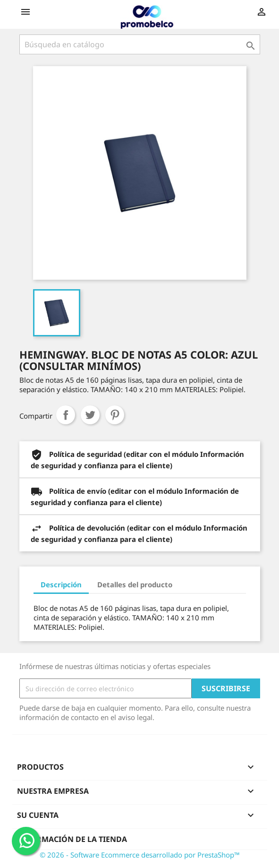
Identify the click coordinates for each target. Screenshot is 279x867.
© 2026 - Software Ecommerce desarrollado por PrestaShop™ (140, 854)
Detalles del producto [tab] (134, 584)
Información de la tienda (72, 839)
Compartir (65, 414)
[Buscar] (139, 44)
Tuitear (90, 414)
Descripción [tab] (61, 584)
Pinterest (114, 414)
